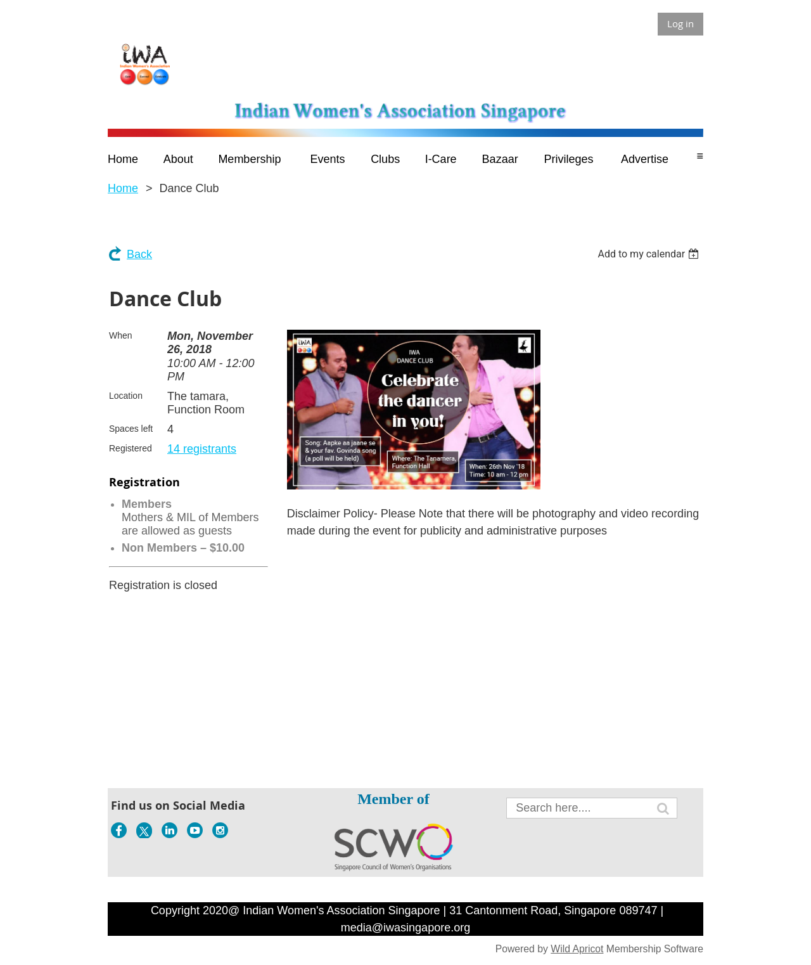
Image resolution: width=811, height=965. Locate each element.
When (120, 335)
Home (123, 188)
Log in (680, 23)
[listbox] (649, 254)
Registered (130, 448)
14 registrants (201, 449)
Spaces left (131, 429)
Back (139, 254)
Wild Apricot (577, 948)
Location (126, 396)
